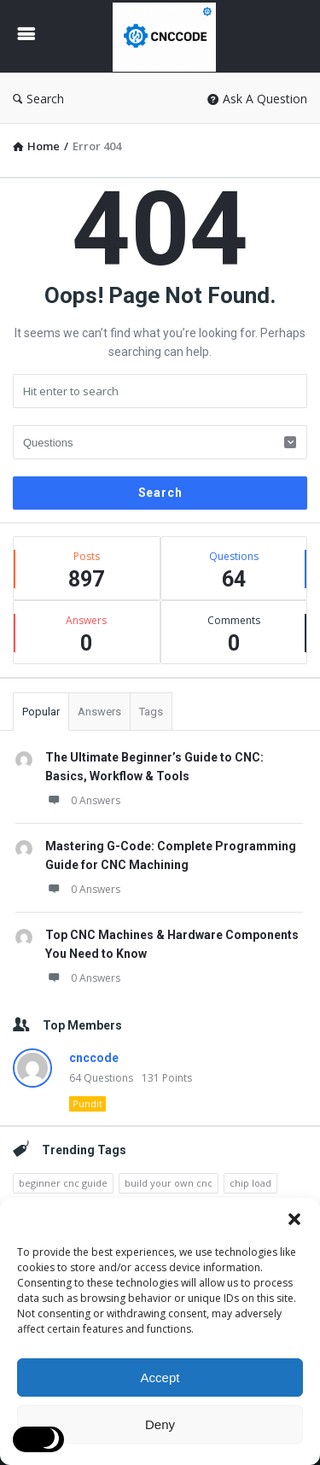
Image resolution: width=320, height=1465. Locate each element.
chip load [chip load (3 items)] (250, 1182)
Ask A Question (257, 98)
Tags (151, 711)
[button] (294, 1219)
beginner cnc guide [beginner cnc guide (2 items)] (63, 1182)
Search (38, 98)
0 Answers (82, 800)
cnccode (94, 1058)
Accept (160, 1377)
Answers (99, 711)
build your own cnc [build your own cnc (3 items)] (168, 1182)
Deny (160, 1424)
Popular (41, 711)
